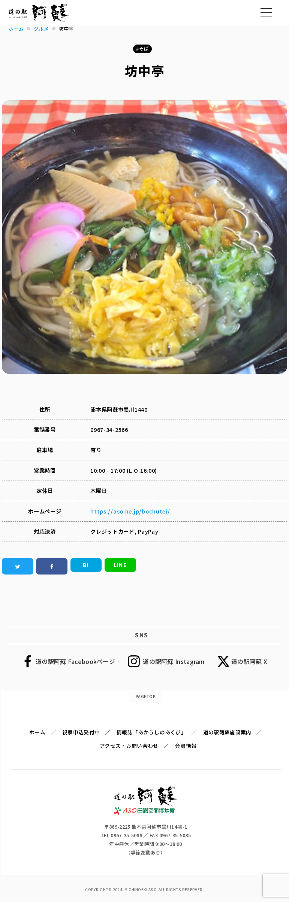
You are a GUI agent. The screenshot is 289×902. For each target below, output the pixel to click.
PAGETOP (146, 696)
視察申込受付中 (81, 732)
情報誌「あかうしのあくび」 (151, 732)
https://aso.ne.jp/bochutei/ (130, 511)
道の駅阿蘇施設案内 (227, 732)
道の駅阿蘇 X (249, 661)
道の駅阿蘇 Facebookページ (75, 661)
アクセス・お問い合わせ (129, 745)
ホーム (37, 732)
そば (144, 48)
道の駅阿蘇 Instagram (174, 661)
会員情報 (185, 745)
